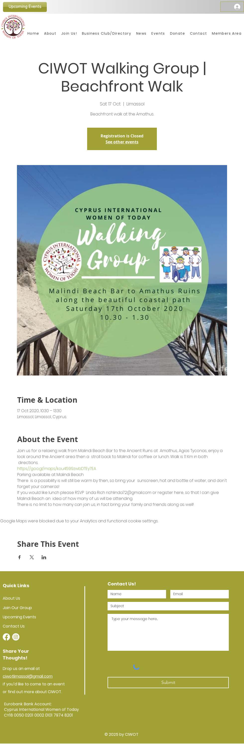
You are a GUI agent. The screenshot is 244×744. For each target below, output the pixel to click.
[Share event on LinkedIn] (44, 557)
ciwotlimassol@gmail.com (28, 676)
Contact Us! (122, 584)
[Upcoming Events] (25, 7)
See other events (122, 142)
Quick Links (16, 585)
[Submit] (168, 682)
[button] (158, 33)
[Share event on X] (31, 557)
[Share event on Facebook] (19, 557)
